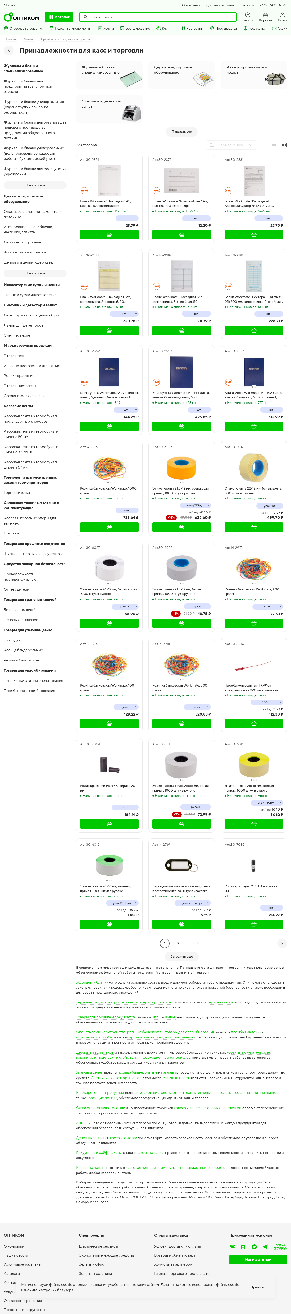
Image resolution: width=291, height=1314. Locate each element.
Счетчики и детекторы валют (135, 1148)
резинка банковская (144, 1102)
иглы (157, 1087)
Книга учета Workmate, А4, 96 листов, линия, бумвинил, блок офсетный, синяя (109, 463)
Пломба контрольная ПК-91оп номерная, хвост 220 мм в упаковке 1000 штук (251, 755)
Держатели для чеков (95, 1123)
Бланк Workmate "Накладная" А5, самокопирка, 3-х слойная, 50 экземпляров (177, 367)
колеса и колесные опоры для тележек (208, 1179)
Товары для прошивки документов (105, 1087)
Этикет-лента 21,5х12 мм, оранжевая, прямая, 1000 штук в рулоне (180, 559)
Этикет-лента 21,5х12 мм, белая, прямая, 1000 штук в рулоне (176, 659)
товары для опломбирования (190, 1102)
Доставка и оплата (220, 5)
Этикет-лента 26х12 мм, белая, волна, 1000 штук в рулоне (109, 659)
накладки (169, 1143)
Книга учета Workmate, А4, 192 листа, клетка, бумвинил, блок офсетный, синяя (253, 463)
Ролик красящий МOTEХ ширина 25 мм (252, 956)
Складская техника (92, 1179)
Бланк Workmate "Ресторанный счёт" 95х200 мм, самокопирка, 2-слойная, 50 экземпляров (253, 367)
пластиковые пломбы (94, 1107)
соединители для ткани (256, 1164)
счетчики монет (195, 1148)
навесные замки (150, 1225)
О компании (191, 5)
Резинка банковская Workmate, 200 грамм (252, 659)
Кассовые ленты (90, 1240)
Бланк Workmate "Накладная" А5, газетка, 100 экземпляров (105, 271)
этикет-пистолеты (156, 1164)
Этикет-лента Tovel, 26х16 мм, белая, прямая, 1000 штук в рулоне (180, 856)
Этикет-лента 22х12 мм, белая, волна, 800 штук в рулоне (253, 559)
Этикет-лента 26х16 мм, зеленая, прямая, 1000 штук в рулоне (105, 956)
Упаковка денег (89, 1143)
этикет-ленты (185, 1164)
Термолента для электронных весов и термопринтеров (123, 1071)
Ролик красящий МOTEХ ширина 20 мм (107, 856)
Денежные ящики (91, 1210)
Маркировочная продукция (100, 1164)
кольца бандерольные (138, 1143)
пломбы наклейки (246, 1102)
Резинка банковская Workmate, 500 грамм (179, 755)
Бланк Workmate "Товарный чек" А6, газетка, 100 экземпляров (180, 271)
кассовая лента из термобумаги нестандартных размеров (175, 1240)
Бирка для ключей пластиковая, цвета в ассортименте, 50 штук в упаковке (181, 956)
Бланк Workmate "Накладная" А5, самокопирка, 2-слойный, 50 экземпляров (105, 367)
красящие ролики (102, 1169)
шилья (170, 1087)
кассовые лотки (123, 1210)
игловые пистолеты (215, 1164)
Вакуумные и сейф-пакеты (99, 1225)
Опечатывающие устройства (101, 1102)
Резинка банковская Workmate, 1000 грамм (108, 559)
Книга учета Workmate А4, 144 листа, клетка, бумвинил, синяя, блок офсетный (181, 463)
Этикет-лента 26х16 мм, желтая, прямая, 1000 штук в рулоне (249, 856)
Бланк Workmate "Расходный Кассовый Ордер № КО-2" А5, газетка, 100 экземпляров (248, 271)
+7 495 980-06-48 (273, 5)
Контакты (247, 5)
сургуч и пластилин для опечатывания (160, 1107)
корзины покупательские (253, 1123)
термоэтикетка (221, 1071)
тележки (117, 1179)
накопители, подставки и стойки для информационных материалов (133, 1128)
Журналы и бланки (92, 1051)
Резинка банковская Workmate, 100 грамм (107, 755)
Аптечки (83, 1194)
